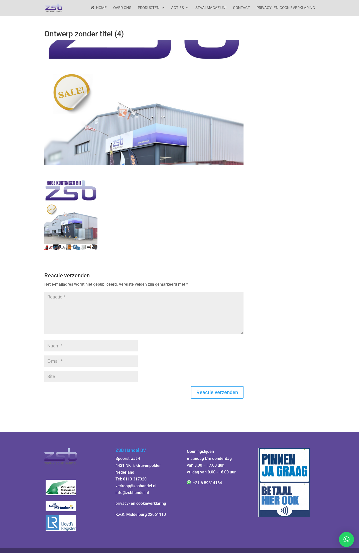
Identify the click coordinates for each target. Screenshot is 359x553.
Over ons (122, 8)
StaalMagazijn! (210, 8)
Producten (149, 8)
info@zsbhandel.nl (132, 492)
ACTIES (177, 8)
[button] (346, 539)
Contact (241, 8)
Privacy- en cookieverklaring (286, 8)
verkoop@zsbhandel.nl (135, 485)
